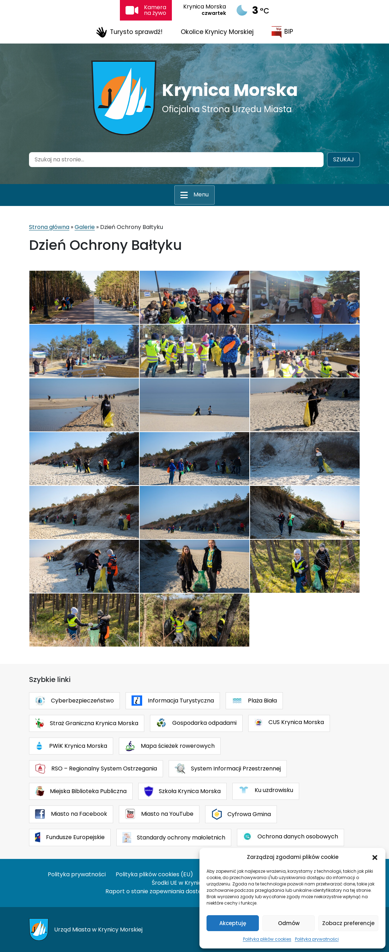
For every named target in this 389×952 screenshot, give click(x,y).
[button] (374, 857)
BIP (282, 32)
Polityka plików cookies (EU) (154, 874)
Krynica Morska (230, 90)
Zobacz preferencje (348, 923)
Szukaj (343, 159)
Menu (201, 194)
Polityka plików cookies (267, 939)
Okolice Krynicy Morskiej (217, 32)
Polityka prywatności (317, 939)
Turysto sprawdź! (129, 32)
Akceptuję (232, 923)
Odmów (289, 923)
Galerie (85, 227)
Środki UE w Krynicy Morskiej (190, 883)
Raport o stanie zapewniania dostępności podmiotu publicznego (194, 891)
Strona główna (49, 227)
